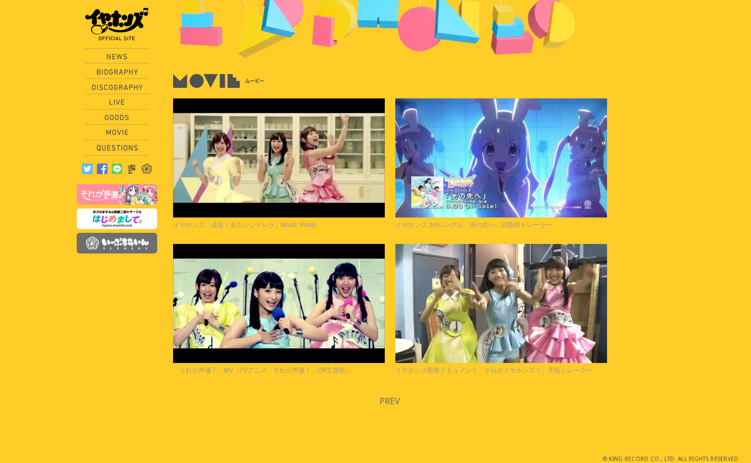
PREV (389, 401)
